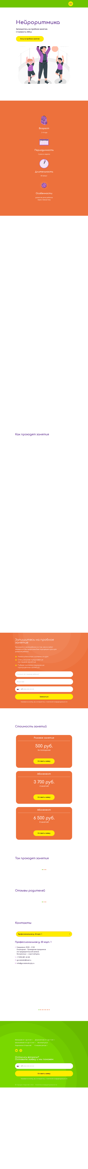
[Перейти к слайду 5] (45, 1091)
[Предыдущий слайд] (4, 879)
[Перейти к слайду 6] (47, 1091)
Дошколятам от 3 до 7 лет (44, 1121)
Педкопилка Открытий (23, 1127)
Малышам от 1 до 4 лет (23, 1121)
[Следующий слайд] (84, 879)
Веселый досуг (43, 1124)
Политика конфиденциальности (46, 1166)
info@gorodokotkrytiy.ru (25, 1013)
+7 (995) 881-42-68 (23, 1006)
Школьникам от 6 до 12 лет (25, 1124)
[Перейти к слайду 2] (40, 1091)
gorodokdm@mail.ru (24, 1009)
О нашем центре (40, 1127)
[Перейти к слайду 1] (42, 894)
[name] (44, 682)
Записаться (44, 697)
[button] (30, 39)
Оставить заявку (44, 1155)
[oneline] (44, 674)
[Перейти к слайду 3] (45, 894)
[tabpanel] (44, 1019)
